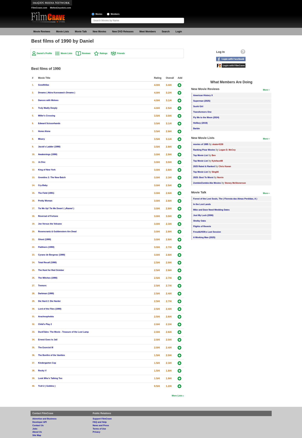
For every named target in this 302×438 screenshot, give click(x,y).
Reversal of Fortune (48, 216)
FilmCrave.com (39, 8)
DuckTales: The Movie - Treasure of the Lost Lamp (63, 332)
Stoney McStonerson (235, 183)
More (265, 90)
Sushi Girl (198, 106)
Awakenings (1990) (47, 154)
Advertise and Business (44, 418)
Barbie (196, 128)
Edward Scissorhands (49, 123)
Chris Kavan (225, 166)
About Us (37, 432)
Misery (41, 139)
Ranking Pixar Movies (204, 150)
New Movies (99, 31)
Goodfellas (43, 85)
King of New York (47, 169)
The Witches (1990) (47, 278)
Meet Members (147, 31)
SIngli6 (215, 172)
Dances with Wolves (48, 100)
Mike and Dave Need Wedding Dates (211, 210)
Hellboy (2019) (200, 123)
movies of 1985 (200, 144)
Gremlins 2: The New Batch (52, 177)
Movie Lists (62, 31)
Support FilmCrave (102, 418)
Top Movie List (200, 155)
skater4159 (217, 144)
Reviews (86, 53)
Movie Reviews (41, 31)
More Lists (177, 395)
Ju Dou (41, 162)
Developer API (39, 422)
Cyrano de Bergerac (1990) (51, 255)
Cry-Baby (43, 185)
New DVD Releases (122, 31)
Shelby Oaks (199, 221)
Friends (121, 53)
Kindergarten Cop (47, 363)
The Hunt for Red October (51, 270)
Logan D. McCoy (227, 150)
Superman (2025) (201, 101)
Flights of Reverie (202, 226)
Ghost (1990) (44, 239)
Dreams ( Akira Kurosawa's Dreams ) (56, 92)
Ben (214, 155)
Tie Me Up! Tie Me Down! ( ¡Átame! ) (56, 208)
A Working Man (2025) (204, 237)
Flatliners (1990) (46, 247)
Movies (98, 14)
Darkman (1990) (46, 293)
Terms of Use (99, 429)
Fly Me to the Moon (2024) (206, 117)
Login (179, 31)
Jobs (34, 429)
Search (166, 31)
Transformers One (202, 112)
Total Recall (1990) (47, 262)
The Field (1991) (46, 193)
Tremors (42, 285)
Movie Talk (81, 31)
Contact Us (38, 425)
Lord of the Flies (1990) (49, 309)
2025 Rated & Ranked (204, 166)
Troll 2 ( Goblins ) (47, 386)
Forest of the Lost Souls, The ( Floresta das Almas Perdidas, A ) (225, 198)
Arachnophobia (46, 316)
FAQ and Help (100, 422)
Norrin (220, 177)
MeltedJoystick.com (60, 8)
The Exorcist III (45, 347)
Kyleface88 (217, 161)
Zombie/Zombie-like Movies (207, 183)
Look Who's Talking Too (50, 378)
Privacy (96, 432)
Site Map (36, 435)
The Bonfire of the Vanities (51, 355)
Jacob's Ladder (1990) (49, 146)
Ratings (103, 53)
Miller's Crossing (46, 115)
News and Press (101, 425)
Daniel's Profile (44, 53)
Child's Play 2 (45, 324)
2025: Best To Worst (203, 177)
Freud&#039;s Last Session (207, 232)
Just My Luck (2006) (203, 215)
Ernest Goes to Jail (47, 339)
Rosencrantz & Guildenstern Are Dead (57, 231)
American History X (203, 95)
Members (115, 14)
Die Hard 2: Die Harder (49, 301)
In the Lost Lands (202, 204)
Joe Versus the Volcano (50, 224)
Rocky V (42, 370)
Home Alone (44, 131)
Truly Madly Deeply (47, 108)
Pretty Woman (45, 200)
